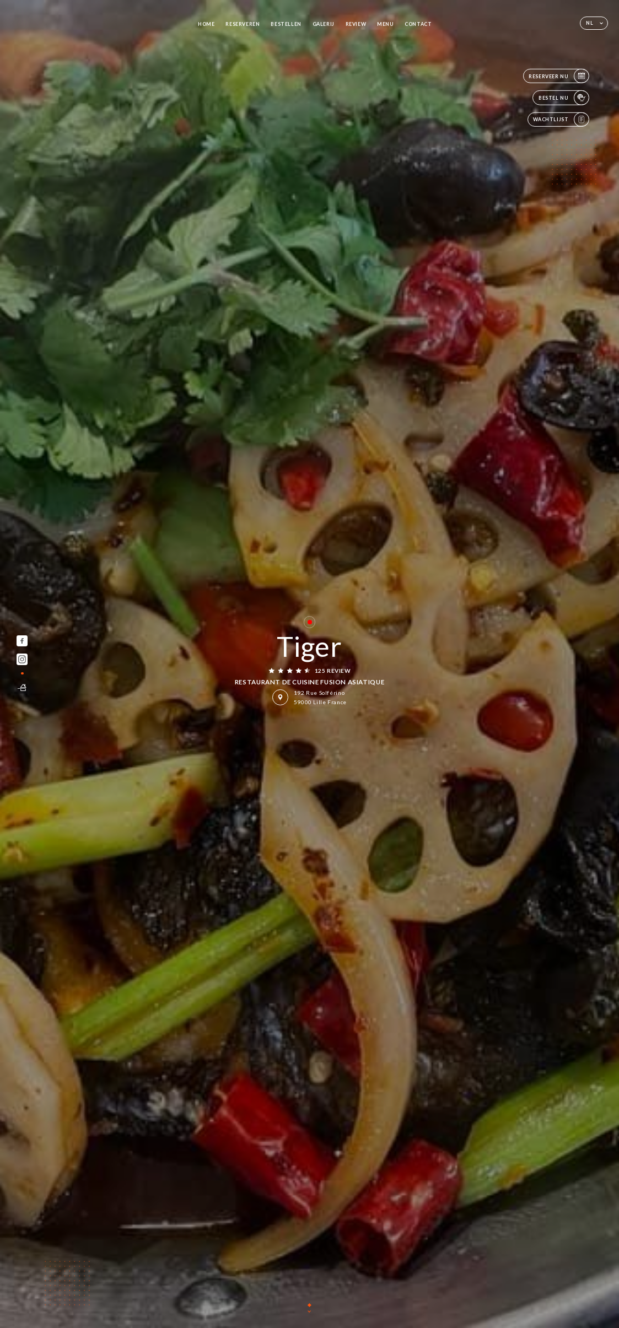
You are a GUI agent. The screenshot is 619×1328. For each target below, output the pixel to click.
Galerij (324, 24)
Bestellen (286, 24)
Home (206, 24)
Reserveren (242, 24)
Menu (385, 24)
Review (356, 24)
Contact (418, 24)
